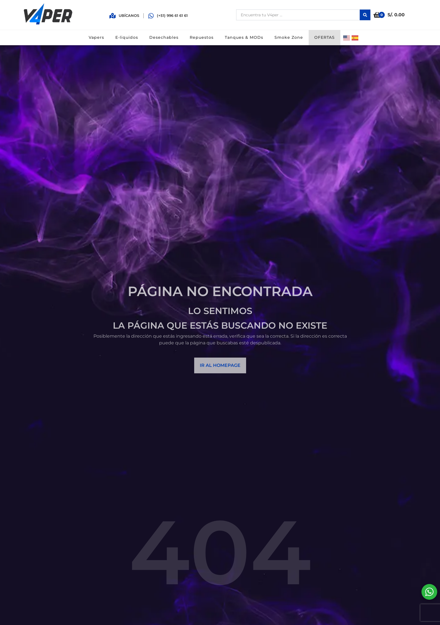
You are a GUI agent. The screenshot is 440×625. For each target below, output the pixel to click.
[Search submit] (365, 15)
